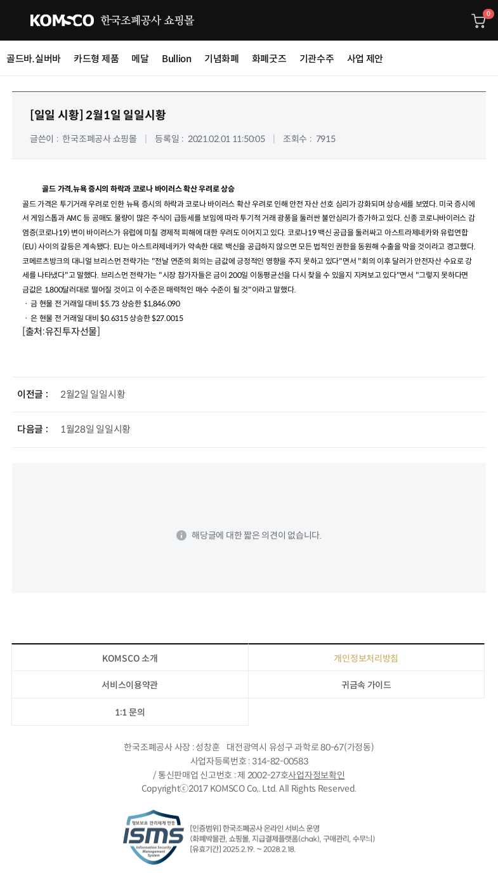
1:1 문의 (130, 712)
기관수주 (316, 59)
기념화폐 (221, 59)
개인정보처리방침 (366, 658)
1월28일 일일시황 (95, 429)
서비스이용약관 (130, 685)
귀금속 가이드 (366, 685)
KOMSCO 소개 (129, 658)
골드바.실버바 (33, 59)
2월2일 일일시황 (92, 394)
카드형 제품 (96, 59)
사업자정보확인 (316, 775)
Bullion (177, 59)
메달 (139, 59)
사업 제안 (365, 59)
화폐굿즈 (269, 59)
